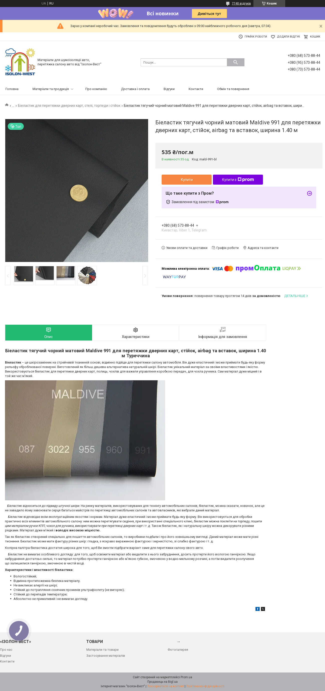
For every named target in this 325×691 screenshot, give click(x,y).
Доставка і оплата (135, 89)
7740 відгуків (241, 3)
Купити (187, 180)
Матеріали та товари (102, 649)
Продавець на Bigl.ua (162, 681)
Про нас (6, 649)
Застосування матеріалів (105, 655)
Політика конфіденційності (205, 686)
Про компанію (96, 89)
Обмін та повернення (233, 89)
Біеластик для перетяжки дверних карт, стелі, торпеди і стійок (69, 106)
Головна (12, 89)
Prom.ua (186, 677)
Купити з (238, 179)
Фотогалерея (178, 649)
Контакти (196, 89)
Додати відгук (288, 36)
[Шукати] (235, 62)
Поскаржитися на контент (165, 686)
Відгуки (169, 89)
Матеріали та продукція (51, 89)
